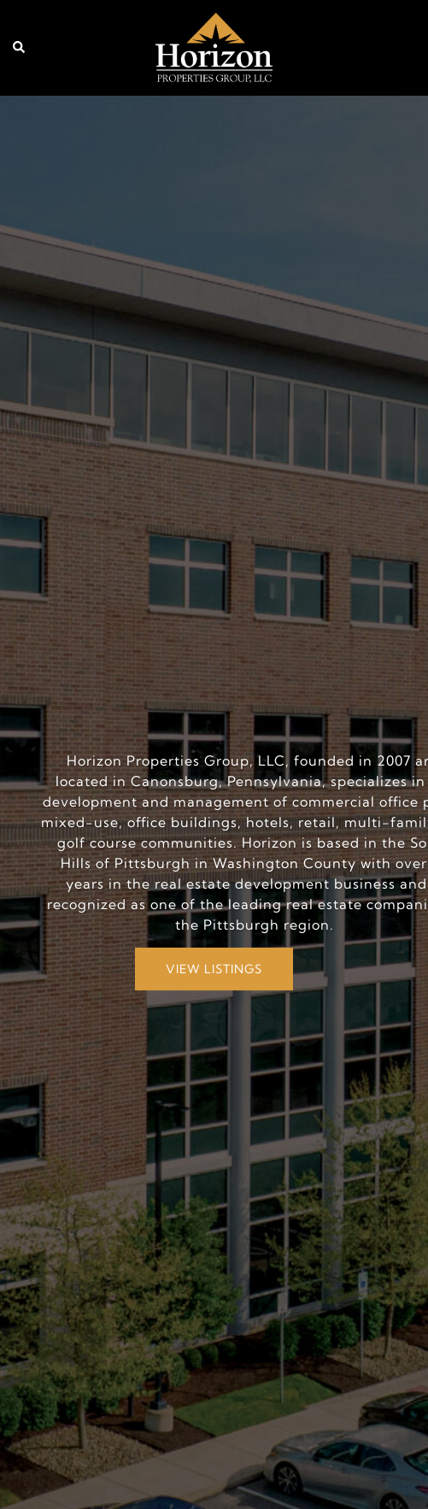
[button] (19, 48)
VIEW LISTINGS (214, 969)
